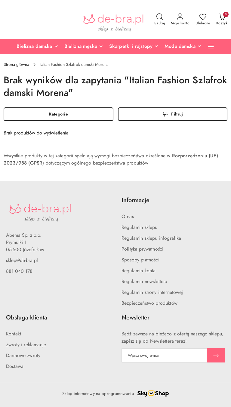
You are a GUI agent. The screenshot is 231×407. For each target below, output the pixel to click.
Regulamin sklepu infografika (151, 238)
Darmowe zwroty (23, 355)
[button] (211, 46)
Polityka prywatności (142, 249)
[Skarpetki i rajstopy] (134, 46)
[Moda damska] (183, 46)
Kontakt (13, 334)
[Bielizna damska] (37, 46)
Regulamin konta (139, 270)
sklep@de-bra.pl (22, 260)
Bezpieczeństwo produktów (149, 303)
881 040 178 (19, 271)
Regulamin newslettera (144, 281)
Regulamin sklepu (140, 227)
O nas (128, 216)
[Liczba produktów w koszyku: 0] (221, 19)
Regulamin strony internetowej (152, 292)
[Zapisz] (216, 355)
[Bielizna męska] (83, 46)
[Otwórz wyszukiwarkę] (159, 19)
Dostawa (14, 366)
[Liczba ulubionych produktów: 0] (203, 19)
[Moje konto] (180, 19)
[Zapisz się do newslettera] (164, 355)
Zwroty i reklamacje (26, 344)
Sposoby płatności (140, 260)
